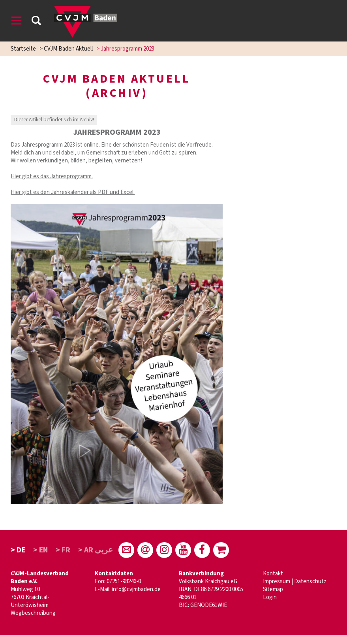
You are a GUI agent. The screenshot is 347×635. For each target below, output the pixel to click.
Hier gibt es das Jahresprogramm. (52, 176)
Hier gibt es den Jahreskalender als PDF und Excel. (73, 192)
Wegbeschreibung (33, 613)
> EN (40, 550)
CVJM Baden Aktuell (68, 49)
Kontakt (273, 573)
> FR (63, 550)
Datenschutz (310, 581)
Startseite (23, 49)
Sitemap (273, 589)
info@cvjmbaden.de (136, 589)
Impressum (276, 581)
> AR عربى (95, 550)
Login (270, 597)
